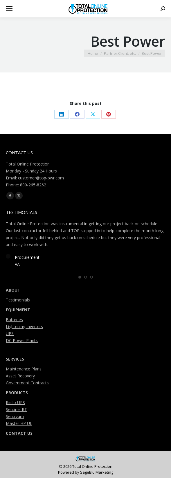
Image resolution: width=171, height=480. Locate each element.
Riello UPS (15, 404)
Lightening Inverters (24, 328)
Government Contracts (27, 384)
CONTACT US (19, 435)
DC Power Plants (22, 342)
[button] (79, 278)
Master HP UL (19, 425)
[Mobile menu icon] (9, 8)
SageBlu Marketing (96, 474)
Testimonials (18, 301)
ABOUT (13, 291)
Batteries (14, 321)
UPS (10, 335)
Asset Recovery (20, 377)
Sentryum (15, 418)
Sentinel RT (16, 411)
